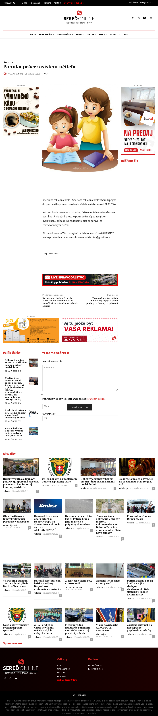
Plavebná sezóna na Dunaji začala (139, 518)
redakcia (19, 73)
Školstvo (8, 62)
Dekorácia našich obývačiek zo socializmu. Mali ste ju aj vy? (136, 482)
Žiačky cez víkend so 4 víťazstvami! (78, 582)
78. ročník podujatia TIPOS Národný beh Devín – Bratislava (15, 583)
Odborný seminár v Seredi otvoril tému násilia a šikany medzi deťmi (16, 364)
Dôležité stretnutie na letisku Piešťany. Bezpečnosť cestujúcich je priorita (47, 585)
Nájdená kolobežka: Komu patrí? (108, 582)
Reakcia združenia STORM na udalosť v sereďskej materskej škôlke (15, 414)
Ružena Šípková (10, 525)
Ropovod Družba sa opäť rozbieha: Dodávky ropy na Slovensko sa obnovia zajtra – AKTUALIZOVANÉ (47, 523)
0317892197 (107, 233)
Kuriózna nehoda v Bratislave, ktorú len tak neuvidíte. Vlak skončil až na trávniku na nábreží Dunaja (60, 302)
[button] (151, 18)
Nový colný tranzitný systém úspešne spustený (16, 628)
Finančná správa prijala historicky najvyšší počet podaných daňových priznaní (102, 301)
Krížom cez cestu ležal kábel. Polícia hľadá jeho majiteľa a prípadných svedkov (78, 520)
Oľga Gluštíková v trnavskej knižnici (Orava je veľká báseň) (16, 519)
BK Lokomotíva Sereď (74, 587)
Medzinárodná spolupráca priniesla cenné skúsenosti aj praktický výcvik (77, 629)
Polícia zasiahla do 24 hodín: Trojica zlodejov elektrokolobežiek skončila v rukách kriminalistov (140, 587)
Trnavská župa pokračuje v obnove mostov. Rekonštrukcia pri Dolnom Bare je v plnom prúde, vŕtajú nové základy (108, 524)
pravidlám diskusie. (96, 399)
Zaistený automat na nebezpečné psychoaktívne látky (139, 628)
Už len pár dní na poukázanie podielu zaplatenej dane (59, 480)
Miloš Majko (124, 488)
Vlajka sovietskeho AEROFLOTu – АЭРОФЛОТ (107, 628)
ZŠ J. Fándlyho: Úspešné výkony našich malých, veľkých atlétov (14, 432)
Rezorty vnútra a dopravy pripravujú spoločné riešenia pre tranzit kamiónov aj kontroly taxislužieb (21, 483)
